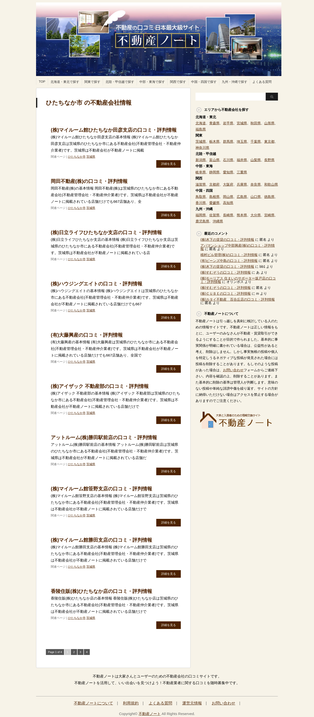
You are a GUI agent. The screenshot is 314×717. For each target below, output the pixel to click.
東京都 (269, 141)
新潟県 (201, 160)
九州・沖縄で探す (234, 82)
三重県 (242, 172)
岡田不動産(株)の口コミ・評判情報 (89, 181)
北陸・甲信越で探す (119, 82)
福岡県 (201, 215)
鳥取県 (201, 197)
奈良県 (255, 184)
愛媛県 (214, 203)
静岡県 (214, 172)
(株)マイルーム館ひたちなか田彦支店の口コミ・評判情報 (114, 130)
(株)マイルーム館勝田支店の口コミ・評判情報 (101, 540)
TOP (42, 81)
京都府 (214, 184)
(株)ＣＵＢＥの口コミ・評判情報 (225, 293)
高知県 (228, 203)
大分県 (255, 215)
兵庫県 (242, 184)
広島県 (242, 197)
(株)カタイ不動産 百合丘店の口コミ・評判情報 (237, 299)
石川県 (228, 160)
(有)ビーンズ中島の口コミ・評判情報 (229, 261)
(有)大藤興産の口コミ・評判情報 (87, 335)
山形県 (269, 123)
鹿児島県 (202, 221)
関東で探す (92, 82)
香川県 (201, 203)
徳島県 (269, 197)
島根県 (214, 197)
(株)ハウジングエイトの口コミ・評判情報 (96, 283)
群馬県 (228, 141)
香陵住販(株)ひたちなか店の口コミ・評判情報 (101, 591)
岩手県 (228, 123)
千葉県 (255, 141)
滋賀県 (201, 184)
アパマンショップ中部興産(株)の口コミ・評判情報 (237, 247)
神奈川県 (202, 148)
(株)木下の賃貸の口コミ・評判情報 (227, 240)
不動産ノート (150, 714)
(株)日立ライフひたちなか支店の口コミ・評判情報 (106, 232)
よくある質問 (262, 82)
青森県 (214, 123)
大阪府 (228, 184)
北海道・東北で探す (65, 82)
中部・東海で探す (152, 82)
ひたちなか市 (77, 156)
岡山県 (228, 197)
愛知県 (228, 172)
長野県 (269, 160)
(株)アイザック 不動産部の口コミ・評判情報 (100, 386)
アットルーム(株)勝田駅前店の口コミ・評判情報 (104, 437)
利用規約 (131, 703)
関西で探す (178, 82)
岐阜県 (201, 172)
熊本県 (242, 215)
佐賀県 (214, 215)
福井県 (242, 160)
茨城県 (90, 156)
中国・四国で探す (204, 82)
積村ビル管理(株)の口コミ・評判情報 (229, 255)
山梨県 (255, 160)
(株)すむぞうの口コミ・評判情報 (225, 272)
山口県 (255, 197)
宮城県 (242, 123)
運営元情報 (192, 703)
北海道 (201, 123)
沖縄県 (218, 221)
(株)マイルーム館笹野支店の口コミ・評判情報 (101, 488)
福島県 (201, 129)
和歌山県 (271, 184)
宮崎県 (269, 215)
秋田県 (255, 123)
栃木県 (214, 141)
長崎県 (228, 215)
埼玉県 (242, 141)
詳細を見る (168, 164)
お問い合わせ (233, 370)
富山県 (214, 160)
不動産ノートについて (93, 703)
